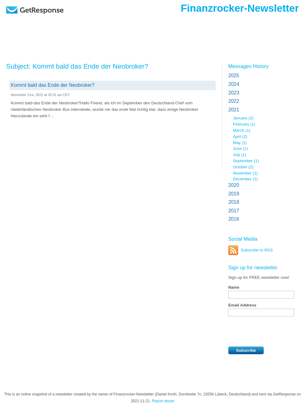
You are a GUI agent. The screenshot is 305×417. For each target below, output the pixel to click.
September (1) (246, 160)
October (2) (243, 167)
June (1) (240, 148)
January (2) (243, 118)
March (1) (241, 130)
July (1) (239, 154)
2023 (233, 92)
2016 (233, 219)
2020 (233, 185)
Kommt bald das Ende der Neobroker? (53, 85)
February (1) (244, 124)
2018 (233, 202)
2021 (233, 109)
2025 (233, 75)
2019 (233, 193)
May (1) (240, 142)
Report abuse (163, 401)
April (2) (240, 136)
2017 (233, 210)
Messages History (248, 66)
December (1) (245, 179)
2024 (233, 84)
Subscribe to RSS (257, 250)
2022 (233, 101)
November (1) (245, 173)
